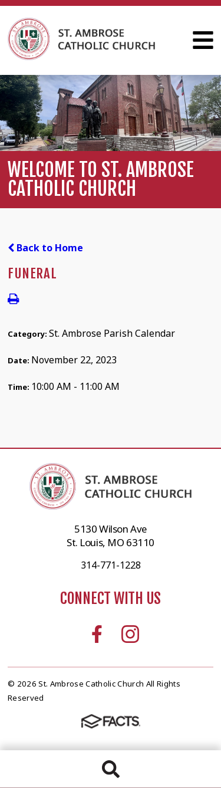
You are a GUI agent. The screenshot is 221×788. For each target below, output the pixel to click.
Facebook (97, 634)
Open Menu (203, 40)
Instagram (130, 634)
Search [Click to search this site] (111, 769)
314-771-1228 (111, 565)
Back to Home (45, 247)
